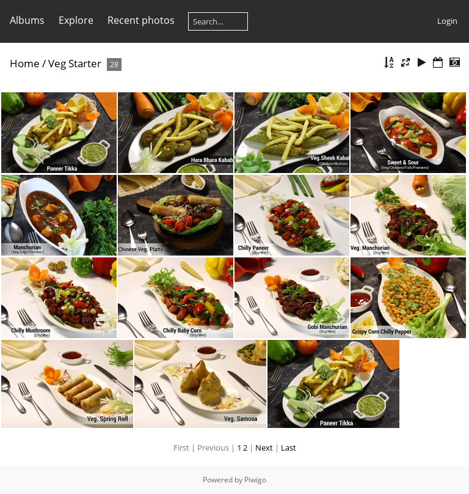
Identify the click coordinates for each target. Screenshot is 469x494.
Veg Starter (74, 63)
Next (264, 447)
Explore (76, 20)
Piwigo (255, 479)
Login (447, 20)
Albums (27, 20)
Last (288, 447)
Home (25, 63)
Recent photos (141, 20)
